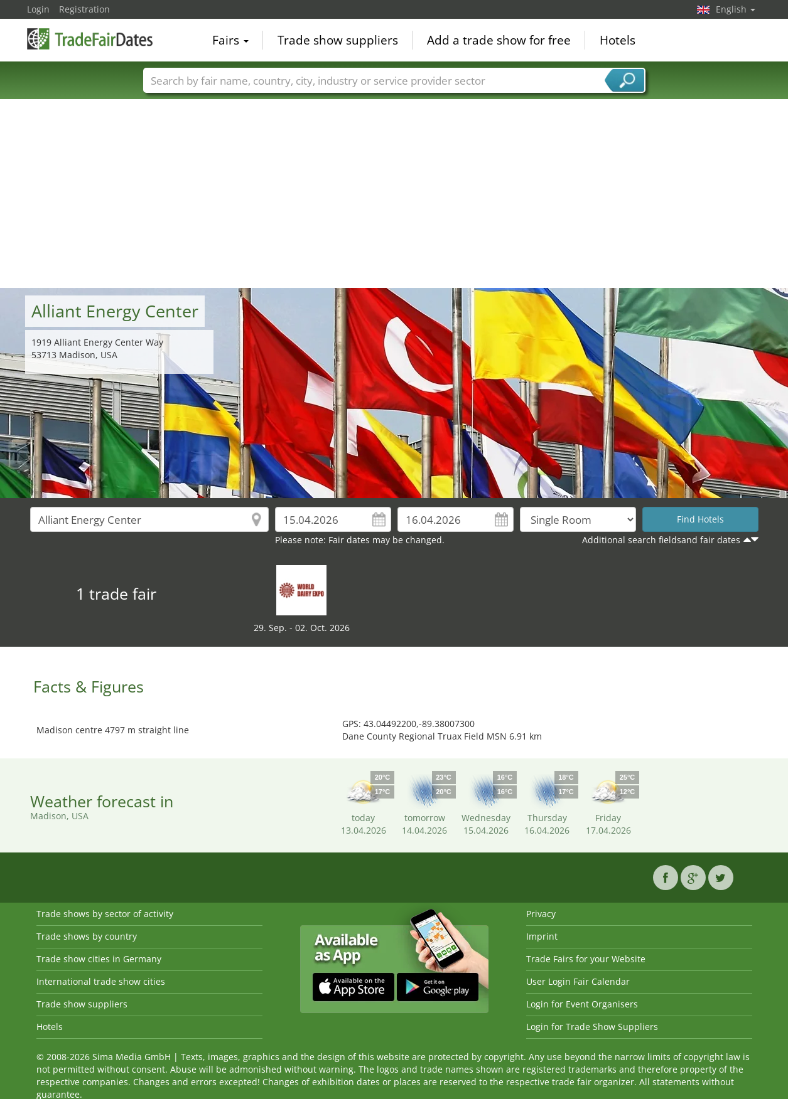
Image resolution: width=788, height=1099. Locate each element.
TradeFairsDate (90, 38)
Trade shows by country (86, 936)
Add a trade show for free (499, 40)
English (735, 9)
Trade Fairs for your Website (585, 959)
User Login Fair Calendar (578, 981)
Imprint (542, 936)
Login (38, 9)
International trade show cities (100, 981)
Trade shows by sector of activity (104, 914)
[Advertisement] (394, 194)
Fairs (230, 40)
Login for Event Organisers (582, 1004)
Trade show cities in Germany (98, 959)
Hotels (617, 40)
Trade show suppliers (338, 40)
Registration (84, 9)
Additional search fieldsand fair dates (661, 540)
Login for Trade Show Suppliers (592, 1027)
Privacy (541, 914)
